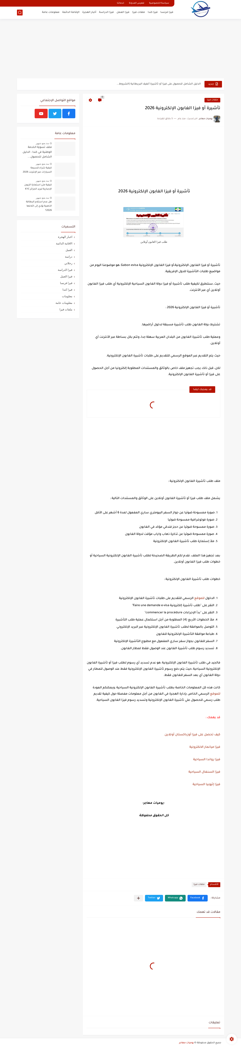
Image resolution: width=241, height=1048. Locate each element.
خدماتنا (120, 3)
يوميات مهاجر (186, 1043)
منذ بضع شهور (42, 143)
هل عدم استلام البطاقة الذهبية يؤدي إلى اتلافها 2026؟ (39, 206)
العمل (69, 250)
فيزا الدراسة (106, 12)
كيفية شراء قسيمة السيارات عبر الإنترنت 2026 (37, 170)
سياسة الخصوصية (159, 3)
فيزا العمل (123, 12)
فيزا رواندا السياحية (206, 759)
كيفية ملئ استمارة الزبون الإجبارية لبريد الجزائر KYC (38, 187)
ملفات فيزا (138, 12)
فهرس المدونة (136, 3)
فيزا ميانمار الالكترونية (204, 747)
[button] (198, 898)
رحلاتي (68, 263)
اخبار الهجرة (65, 236)
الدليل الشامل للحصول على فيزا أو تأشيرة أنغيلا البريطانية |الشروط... (159, 84)
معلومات (67, 296)
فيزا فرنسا (166, 12)
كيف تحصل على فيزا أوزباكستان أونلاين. (191, 734)
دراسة (68, 256)
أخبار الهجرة (89, 12)
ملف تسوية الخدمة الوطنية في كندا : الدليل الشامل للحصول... (37, 152)
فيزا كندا (153, 12)
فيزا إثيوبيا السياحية (206, 784)
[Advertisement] (120, 49)
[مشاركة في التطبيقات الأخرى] (138, 898)
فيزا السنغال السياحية (204, 772)
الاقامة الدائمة (64, 243)
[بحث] (20, 12)
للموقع (199, 598)
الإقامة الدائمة (70, 12)
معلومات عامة (50, 12)
